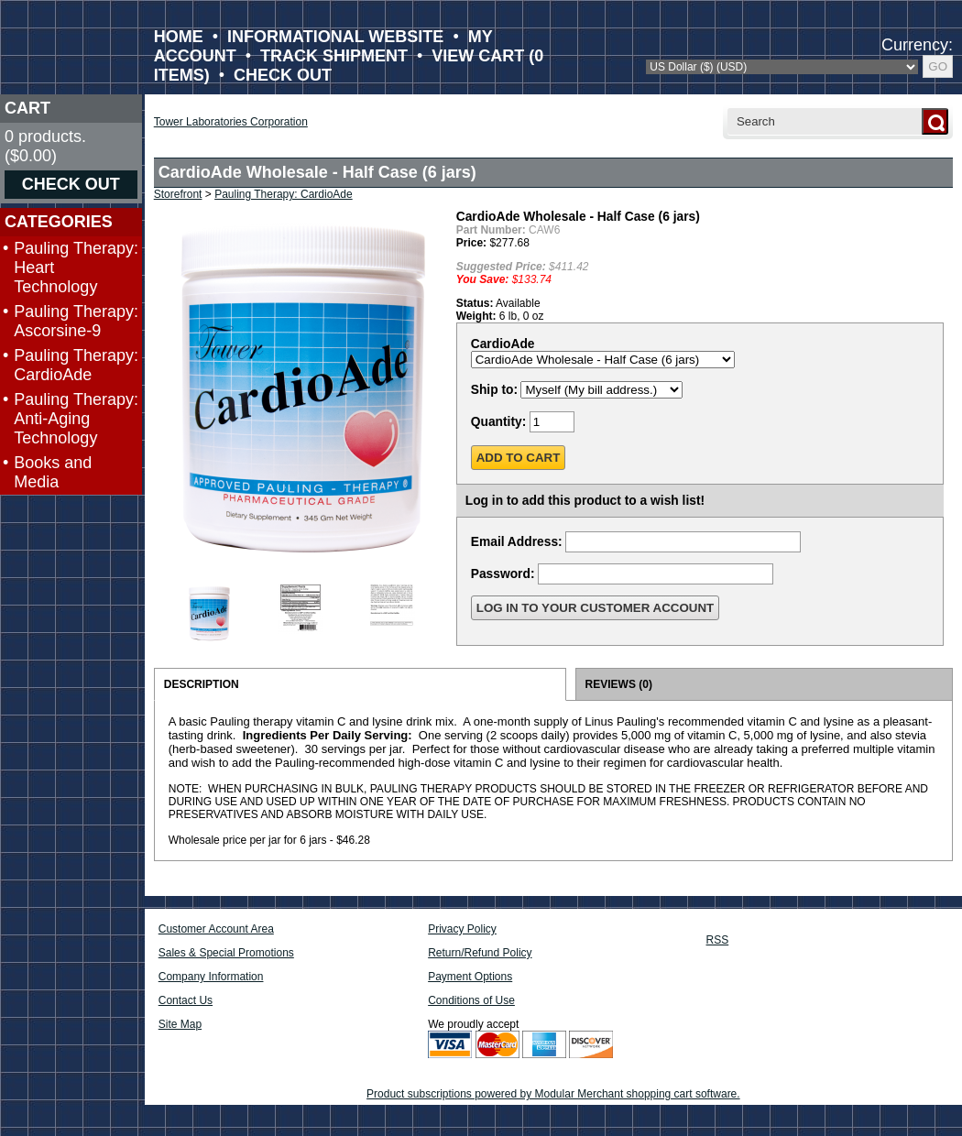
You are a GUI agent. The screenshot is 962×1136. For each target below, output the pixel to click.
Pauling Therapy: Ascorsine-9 (76, 321)
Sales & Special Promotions (226, 952)
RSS (717, 940)
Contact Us (186, 1000)
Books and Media (53, 472)
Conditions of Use (471, 1000)
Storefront (178, 194)
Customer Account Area (216, 929)
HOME (178, 36)
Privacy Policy (462, 929)
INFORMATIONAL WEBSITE (335, 36)
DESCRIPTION (201, 684)
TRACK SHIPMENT (334, 56)
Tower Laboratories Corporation (231, 121)
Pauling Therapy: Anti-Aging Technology (76, 418)
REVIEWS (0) (618, 684)
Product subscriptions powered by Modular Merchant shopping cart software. (553, 1093)
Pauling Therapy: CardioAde (76, 365)
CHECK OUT (283, 75)
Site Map (180, 1024)
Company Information (211, 976)
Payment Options (470, 976)
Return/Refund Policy (479, 952)
